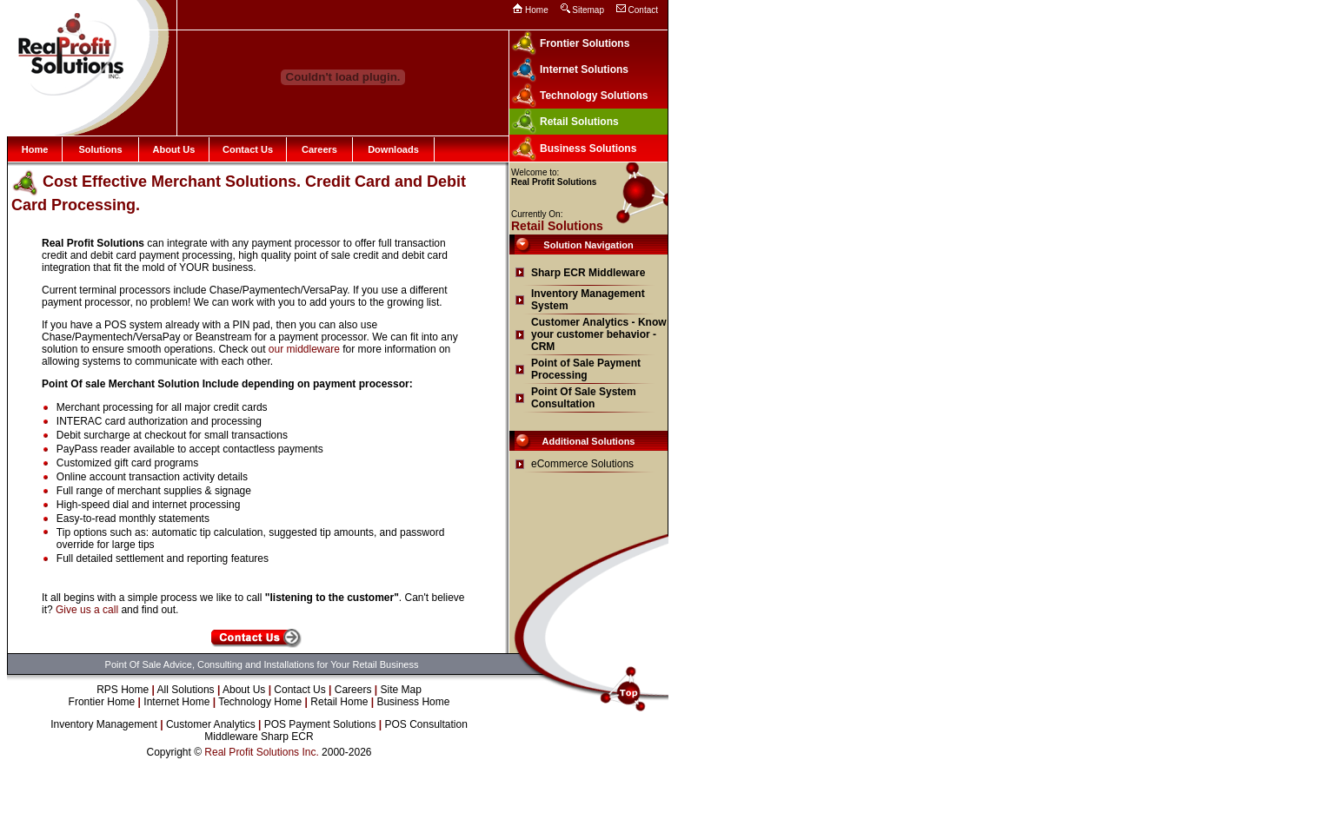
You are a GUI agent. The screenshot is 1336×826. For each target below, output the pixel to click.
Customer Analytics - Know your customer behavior (599, 328)
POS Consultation (425, 724)
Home (536, 10)
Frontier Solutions (584, 43)
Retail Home (339, 702)
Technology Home (260, 702)
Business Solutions (588, 148)
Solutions (100, 149)
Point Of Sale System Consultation (583, 398)
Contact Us (248, 149)
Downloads (393, 149)
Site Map (401, 690)
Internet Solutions (584, 69)
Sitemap (588, 10)
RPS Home (122, 690)
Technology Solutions (594, 95)
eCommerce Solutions (582, 464)
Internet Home (176, 702)
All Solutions (186, 690)
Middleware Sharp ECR (258, 736)
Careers (319, 149)
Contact (643, 10)
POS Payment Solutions (320, 724)
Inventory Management (103, 724)
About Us (174, 149)
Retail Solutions (579, 122)
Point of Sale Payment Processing (586, 369)
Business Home (412, 702)
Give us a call (87, 610)
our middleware (304, 349)
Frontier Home (102, 702)
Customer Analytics (211, 724)
